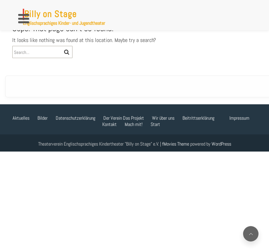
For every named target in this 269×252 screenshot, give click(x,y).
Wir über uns (163, 118)
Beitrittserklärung (198, 118)
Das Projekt (133, 118)
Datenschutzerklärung (75, 118)
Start (155, 124)
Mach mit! (134, 124)
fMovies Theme (175, 144)
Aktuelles (21, 118)
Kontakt (109, 124)
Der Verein (112, 118)
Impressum (239, 118)
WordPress (221, 144)
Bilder (42, 118)
